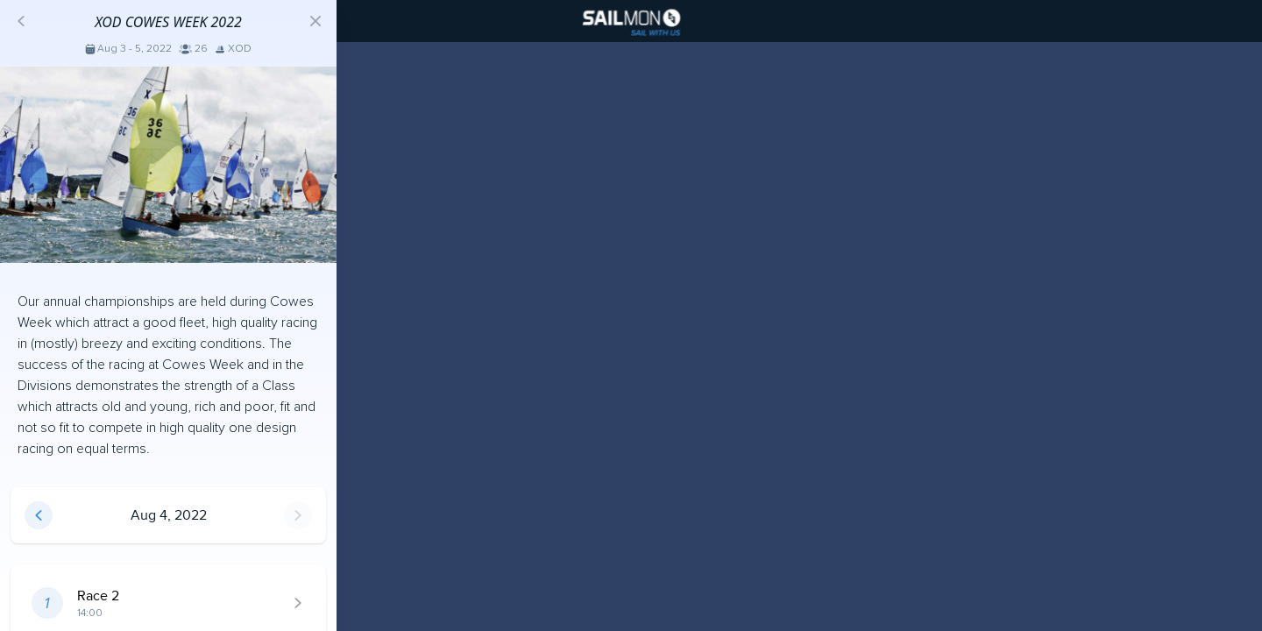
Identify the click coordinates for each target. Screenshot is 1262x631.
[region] (631, 315)
